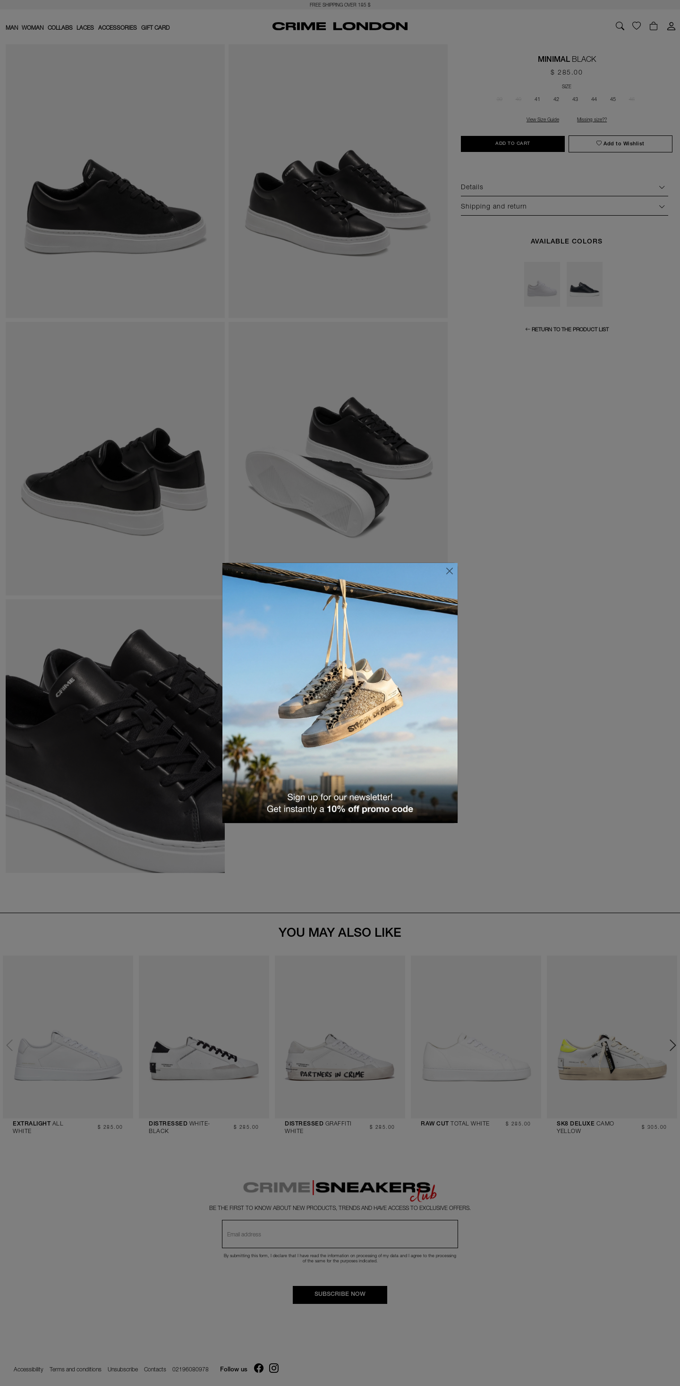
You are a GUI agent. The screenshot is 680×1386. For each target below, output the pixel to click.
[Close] (449, 571)
